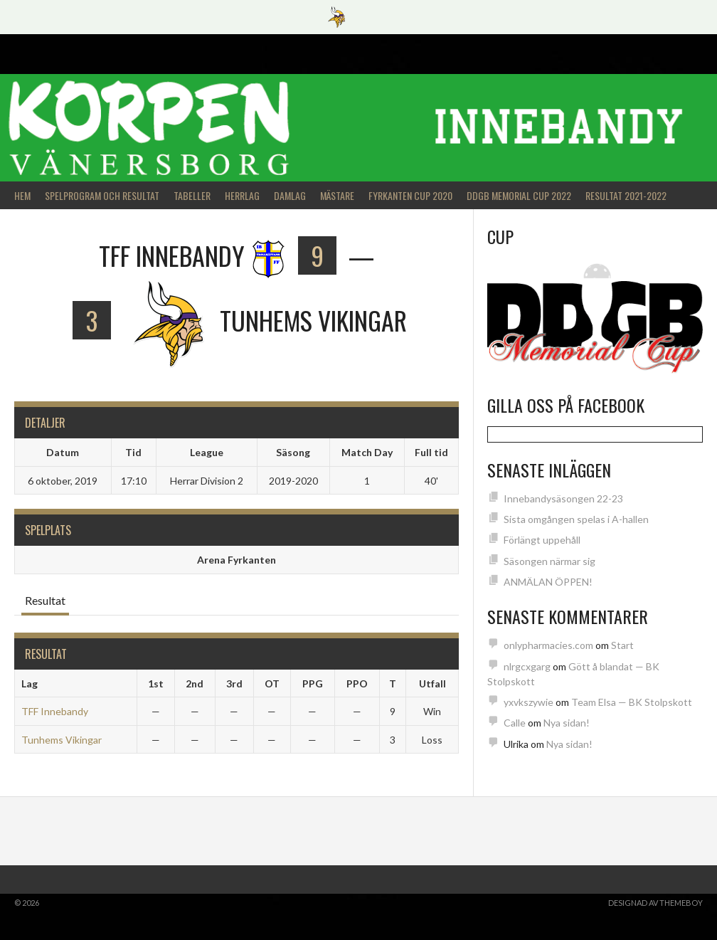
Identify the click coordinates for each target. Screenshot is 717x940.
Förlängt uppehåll (542, 540)
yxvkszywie (528, 702)
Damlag (290, 195)
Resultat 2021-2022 (625, 195)
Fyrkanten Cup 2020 (410, 195)
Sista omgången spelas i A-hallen (576, 519)
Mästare (337, 195)
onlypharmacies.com (548, 645)
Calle (515, 723)
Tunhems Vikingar (61, 740)
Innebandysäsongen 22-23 (563, 498)
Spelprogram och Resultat (102, 195)
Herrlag (242, 195)
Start (622, 645)
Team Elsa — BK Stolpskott (631, 702)
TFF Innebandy (54, 711)
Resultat (45, 600)
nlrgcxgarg (527, 666)
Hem (22, 195)
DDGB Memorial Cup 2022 (519, 195)
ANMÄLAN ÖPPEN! (548, 582)
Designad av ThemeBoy (655, 902)
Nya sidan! (566, 723)
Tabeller (192, 195)
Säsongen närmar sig (549, 561)
